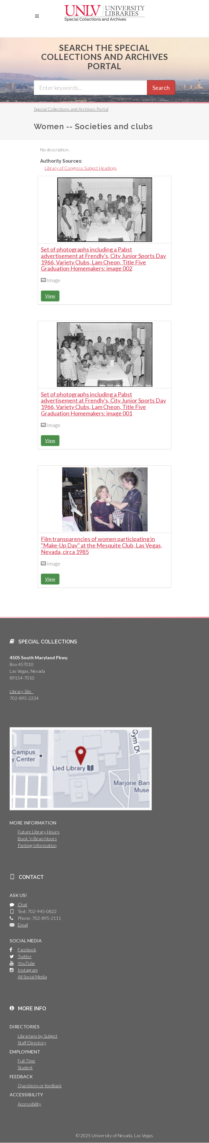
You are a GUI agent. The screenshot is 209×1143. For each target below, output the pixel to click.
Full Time (26, 1060)
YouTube (26, 963)
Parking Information (37, 845)
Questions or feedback (40, 1085)
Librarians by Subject (38, 1036)
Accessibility (29, 1104)
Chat (22, 904)
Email (23, 925)
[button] (37, 16)
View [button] (50, 296)
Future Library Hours (38, 831)
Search (161, 87)
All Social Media (32, 976)
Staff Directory (32, 1042)
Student (25, 1067)
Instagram (28, 970)
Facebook (27, 949)
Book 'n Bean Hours (37, 838)
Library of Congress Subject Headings (81, 168)
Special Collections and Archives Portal (71, 109)
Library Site (21, 691)
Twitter (25, 956)
